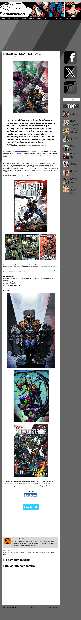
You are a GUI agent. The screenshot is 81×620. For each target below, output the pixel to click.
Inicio (32, 607)
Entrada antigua (53, 607)
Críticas (46, 18)
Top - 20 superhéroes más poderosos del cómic (73, 172)
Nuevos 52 (48, 552)
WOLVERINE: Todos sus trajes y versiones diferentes (74, 180)
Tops (9, 18)
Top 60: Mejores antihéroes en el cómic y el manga (74, 155)
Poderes (31, 18)
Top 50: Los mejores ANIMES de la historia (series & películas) (73, 164)
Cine (52, 18)
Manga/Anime (59, 18)
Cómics (20, 552)
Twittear (15, 56)
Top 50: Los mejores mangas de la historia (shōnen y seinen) (74, 123)
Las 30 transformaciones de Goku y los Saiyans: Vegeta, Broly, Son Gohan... (74, 190)
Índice (3, 18)
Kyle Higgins (42, 552)
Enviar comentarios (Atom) (16, 611)
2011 (8, 552)
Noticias (39, 18)
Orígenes (24, 18)
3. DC (11, 552)
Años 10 (16, 552)
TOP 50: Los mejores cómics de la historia (73, 138)
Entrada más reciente (10, 607)
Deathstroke (29, 552)
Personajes (16, 18)
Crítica (24, 552)
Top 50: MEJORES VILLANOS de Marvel (73, 114)
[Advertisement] (26, 34)
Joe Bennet (35, 552)
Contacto (68, 18)
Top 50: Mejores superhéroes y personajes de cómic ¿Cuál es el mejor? (74, 131)
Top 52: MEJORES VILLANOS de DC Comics (73, 147)
